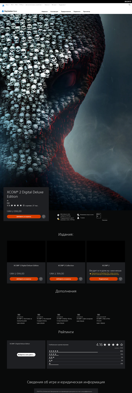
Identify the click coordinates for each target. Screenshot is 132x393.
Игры (7, 4)
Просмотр (86, 10)
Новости (47, 4)
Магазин (54, 4)
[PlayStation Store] (10, 9)
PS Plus (21, 4)
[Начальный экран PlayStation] (3, 5)
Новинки (45, 10)
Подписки (77, 10)
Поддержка (62, 4)
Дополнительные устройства (33, 4)
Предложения (66, 10)
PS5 (12, 4)
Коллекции (54, 10)
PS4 (16, 4)
